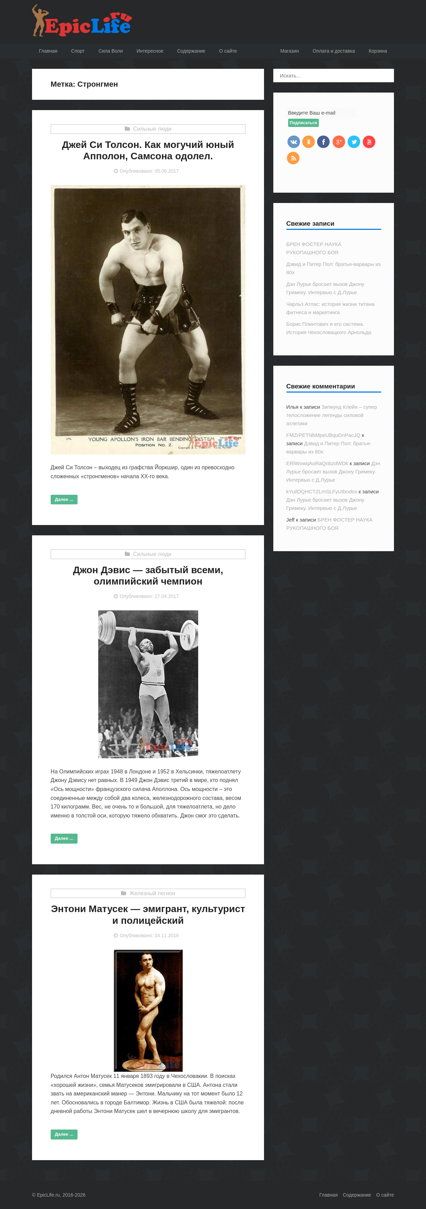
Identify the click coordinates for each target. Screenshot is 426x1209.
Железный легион (152, 893)
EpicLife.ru (48, 1195)
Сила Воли (111, 51)
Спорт (77, 51)
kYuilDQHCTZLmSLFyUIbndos (321, 491)
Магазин (289, 51)
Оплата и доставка (334, 51)
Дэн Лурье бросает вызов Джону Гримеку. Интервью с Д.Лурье (333, 471)
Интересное (149, 51)
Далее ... (64, 499)
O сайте (228, 51)
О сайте (385, 1195)
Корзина (378, 51)
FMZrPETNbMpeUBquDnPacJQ (323, 435)
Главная (48, 51)
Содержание (191, 51)
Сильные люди (152, 129)
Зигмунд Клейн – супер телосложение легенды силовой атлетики (331, 415)
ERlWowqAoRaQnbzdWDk (317, 463)
